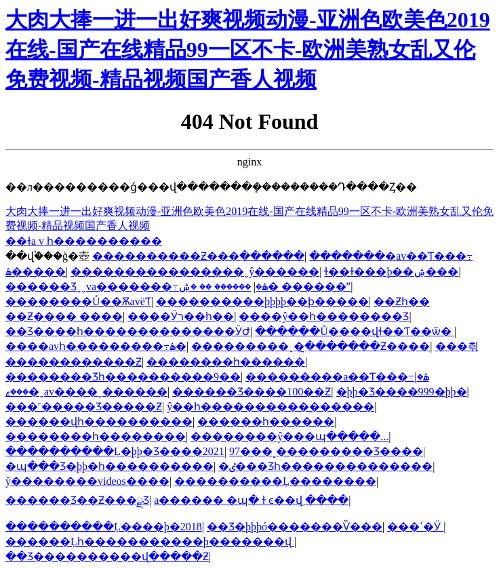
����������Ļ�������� (275, 481)
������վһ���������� (99, 421)
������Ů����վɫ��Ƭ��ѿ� (354, 331)
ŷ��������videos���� (87, 481)
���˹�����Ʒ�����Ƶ (83, 406)
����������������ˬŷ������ (195, 271)
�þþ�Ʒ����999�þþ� (401, 391)
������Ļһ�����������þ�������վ (149, 541)
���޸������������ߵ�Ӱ (415, 526)
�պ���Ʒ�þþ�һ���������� (109, 466)
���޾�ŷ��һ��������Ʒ (324, 316)
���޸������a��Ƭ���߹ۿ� (336, 376)
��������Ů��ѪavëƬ (78, 301)
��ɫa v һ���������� (83, 241)
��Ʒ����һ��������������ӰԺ (127, 331)
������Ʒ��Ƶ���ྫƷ (77, 500)
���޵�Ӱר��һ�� (180, 316)
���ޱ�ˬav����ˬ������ (86, 391)
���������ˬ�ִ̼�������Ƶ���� (310, 346)
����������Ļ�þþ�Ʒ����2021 (114, 451)
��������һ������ (225, 362)
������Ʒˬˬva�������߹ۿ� (136, 286)
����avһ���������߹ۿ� (95, 346)
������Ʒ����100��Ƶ (251, 391)
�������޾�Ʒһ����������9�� (123, 376)
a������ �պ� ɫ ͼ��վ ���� (251, 500)
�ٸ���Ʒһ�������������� (325, 466)
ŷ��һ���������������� (270, 406)
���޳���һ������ (265, 421)
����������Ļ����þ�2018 (103, 526)
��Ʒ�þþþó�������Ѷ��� (294, 526)
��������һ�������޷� (95, 436)
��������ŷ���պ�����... (289, 436)
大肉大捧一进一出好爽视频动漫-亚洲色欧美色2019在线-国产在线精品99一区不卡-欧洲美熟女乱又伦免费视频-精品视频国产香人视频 (247, 49)
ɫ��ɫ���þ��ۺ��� (391, 271)
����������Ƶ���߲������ (198, 256)
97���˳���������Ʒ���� (326, 451)
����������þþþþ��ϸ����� (262, 301)
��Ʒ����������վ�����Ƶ (107, 556)
